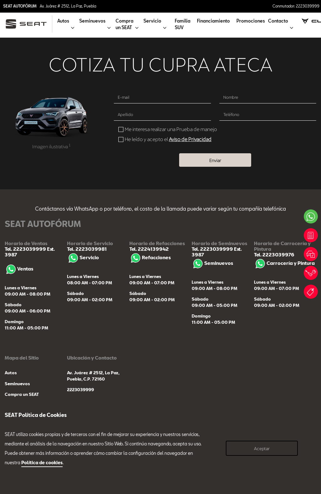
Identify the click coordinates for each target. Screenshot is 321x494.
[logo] (28, 24)
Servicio (83, 257)
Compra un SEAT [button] (124, 24)
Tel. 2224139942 (149, 249)
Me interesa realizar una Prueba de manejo (171, 129)
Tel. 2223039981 (87, 249)
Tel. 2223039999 (25, 249)
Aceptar (262, 448)
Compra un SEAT (22, 394)
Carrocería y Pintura (284, 263)
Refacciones (150, 257)
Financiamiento (213, 21)
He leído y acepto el (168, 139)
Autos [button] (63, 21)
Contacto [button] (278, 21)
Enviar (215, 160)
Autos (11, 372)
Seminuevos (212, 263)
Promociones (250, 21)
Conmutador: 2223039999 (295, 6)
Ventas (19, 268)
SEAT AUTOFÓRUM (20, 6)
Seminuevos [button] (92, 21)
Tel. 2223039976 (274, 254)
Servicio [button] (152, 21)
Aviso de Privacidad (190, 139)
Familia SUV (182, 24)
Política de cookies (42, 462)
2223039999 (80, 389)
